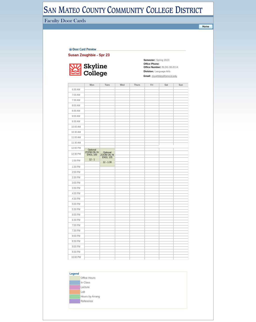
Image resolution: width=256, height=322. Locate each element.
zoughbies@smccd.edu (164, 76)
